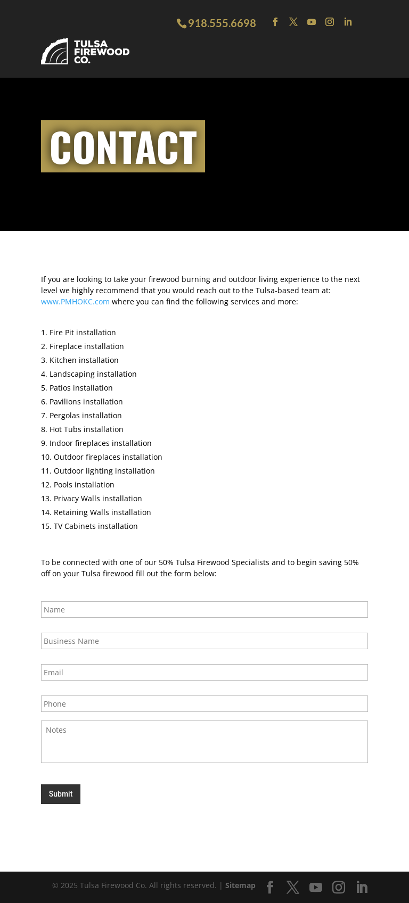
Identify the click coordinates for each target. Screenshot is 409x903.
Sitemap (240, 885)
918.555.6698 (222, 22)
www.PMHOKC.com (75, 301)
